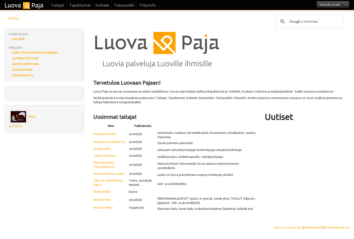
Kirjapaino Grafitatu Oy (109, 141)
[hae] (308, 21)
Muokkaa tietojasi (25, 58)
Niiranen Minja (103, 207)
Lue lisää (18, 39)
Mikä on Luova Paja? (288, 227)
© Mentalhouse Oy (336, 227)
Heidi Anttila (101, 191)
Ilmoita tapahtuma (25, 64)
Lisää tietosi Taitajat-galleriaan (34, 52)
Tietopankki (124, 5)
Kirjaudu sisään (330, 4)
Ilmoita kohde (22, 69)
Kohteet (102, 5)
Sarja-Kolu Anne (104, 155)
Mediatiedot (313, 227)
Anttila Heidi (101, 148)
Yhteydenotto (22, 75)
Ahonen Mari (102, 199)
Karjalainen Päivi (104, 134)
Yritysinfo (147, 5)
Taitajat (57, 5)
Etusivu (13, 18)
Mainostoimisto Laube (108, 173)
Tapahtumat (80, 5)
